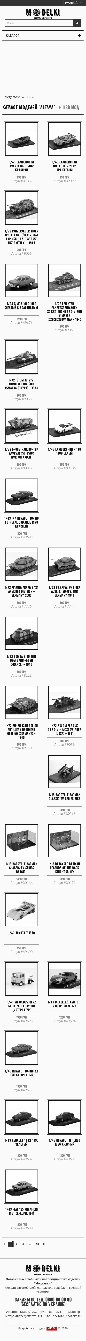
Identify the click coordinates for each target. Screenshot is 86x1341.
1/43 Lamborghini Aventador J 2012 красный (21, 166)
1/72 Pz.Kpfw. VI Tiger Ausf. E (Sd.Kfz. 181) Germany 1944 (64, 591)
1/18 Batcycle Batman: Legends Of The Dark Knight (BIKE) (64, 867)
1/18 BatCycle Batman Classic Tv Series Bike (64, 796)
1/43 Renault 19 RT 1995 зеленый (21, 1142)
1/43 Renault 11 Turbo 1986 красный (64, 1142)
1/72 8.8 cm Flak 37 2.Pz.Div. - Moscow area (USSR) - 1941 (64, 729)
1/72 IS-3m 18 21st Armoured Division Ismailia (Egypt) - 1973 (21, 384)
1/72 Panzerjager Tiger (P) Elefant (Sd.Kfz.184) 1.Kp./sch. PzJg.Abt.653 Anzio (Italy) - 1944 (21, 237)
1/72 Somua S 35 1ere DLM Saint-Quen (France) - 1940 (21, 660)
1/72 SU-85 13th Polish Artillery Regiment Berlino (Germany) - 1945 (21, 731)
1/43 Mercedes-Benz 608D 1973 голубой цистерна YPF (21, 1006)
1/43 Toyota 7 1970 (21, 933)
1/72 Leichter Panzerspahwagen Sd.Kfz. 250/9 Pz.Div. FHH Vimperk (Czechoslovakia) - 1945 (64, 311)
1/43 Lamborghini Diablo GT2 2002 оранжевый (64, 166)
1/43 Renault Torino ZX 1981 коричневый (21, 1073)
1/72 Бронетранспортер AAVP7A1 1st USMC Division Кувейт (21, 453)
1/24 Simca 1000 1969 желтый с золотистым (21, 305)
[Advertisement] (43, 69)
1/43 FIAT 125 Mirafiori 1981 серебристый (21, 1211)
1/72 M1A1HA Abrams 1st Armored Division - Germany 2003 (22, 591)
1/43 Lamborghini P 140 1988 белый (64, 451)
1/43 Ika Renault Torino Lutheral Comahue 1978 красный (21, 522)
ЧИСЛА (51, 1328)
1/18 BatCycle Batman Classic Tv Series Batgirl (21, 867)
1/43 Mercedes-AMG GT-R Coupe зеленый (64, 1004)
